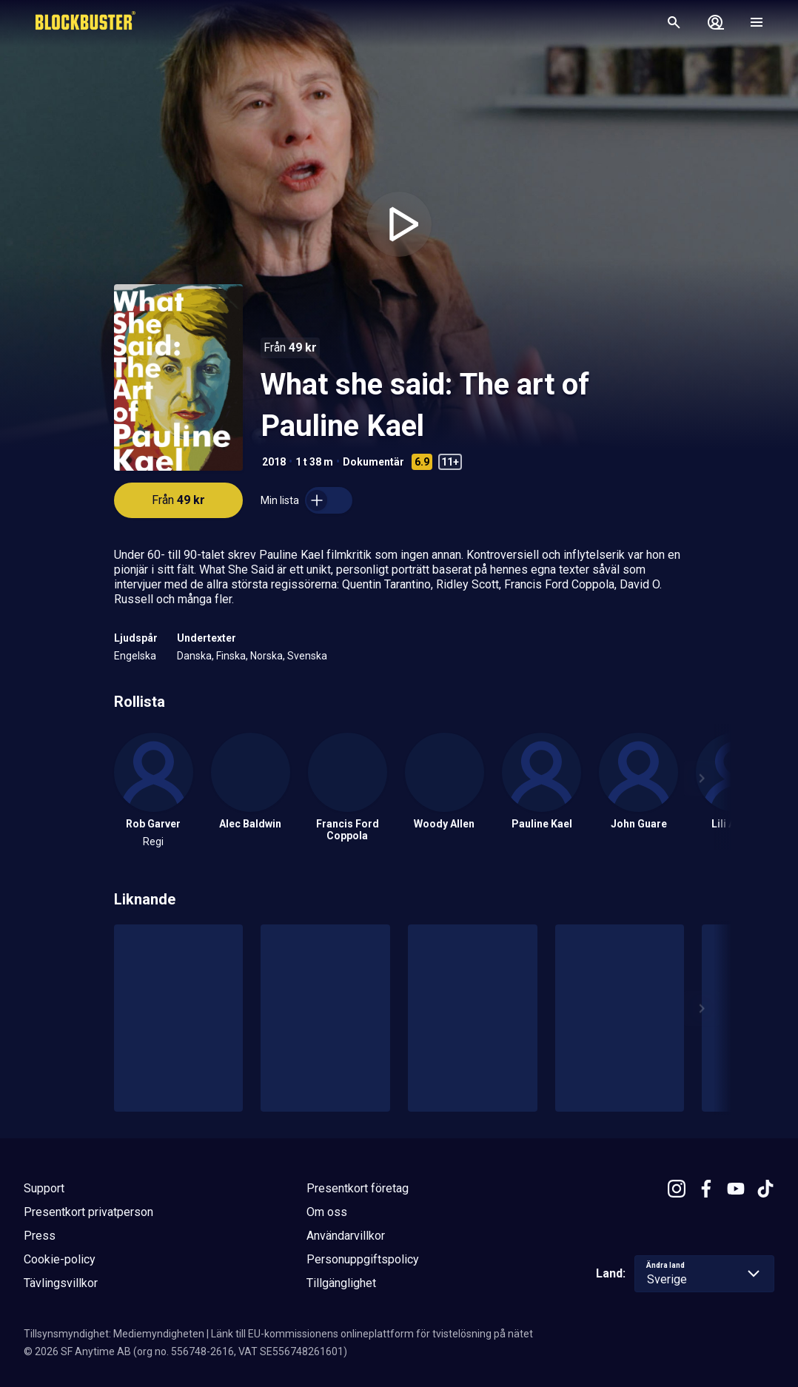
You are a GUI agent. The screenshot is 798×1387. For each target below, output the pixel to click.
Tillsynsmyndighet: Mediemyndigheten (114, 1334)
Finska (231, 656)
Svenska (307, 656)
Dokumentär (373, 462)
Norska (266, 656)
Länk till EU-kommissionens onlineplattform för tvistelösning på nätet (372, 1334)
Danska (194, 656)
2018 (274, 462)
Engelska (135, 656)
